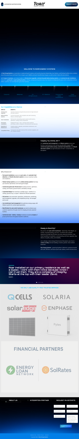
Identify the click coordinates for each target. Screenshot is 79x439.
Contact (47, 435)
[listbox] (59, 416)
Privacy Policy (40, 435)
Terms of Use (33, 435)
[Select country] (68, 411)
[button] (2, 4)
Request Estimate (66, 426)
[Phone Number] (72, 411)
